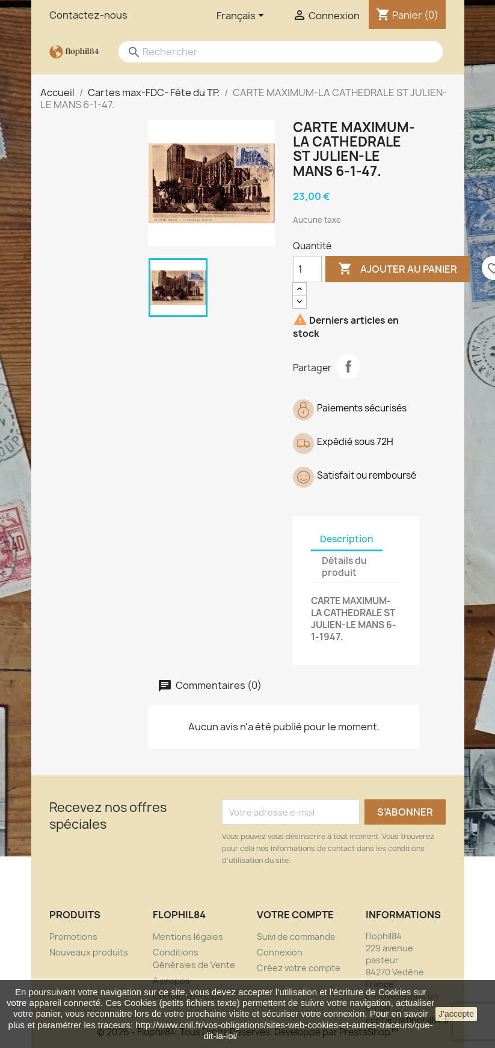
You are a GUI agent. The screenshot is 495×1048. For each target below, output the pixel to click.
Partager (348, 366)
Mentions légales (188, 936)
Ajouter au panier (397, 269)
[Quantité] (307, 269)
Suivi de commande (296, 936)
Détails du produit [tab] (344, 566)
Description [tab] (347, 539)
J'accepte (456, 1014)
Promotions (73, 936)
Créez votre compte (298, 968)
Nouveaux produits (88, 952)
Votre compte (295, 914)
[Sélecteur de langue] (242, 16)
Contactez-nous (88, 15)
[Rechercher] (269, 52)
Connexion (280, 952)
